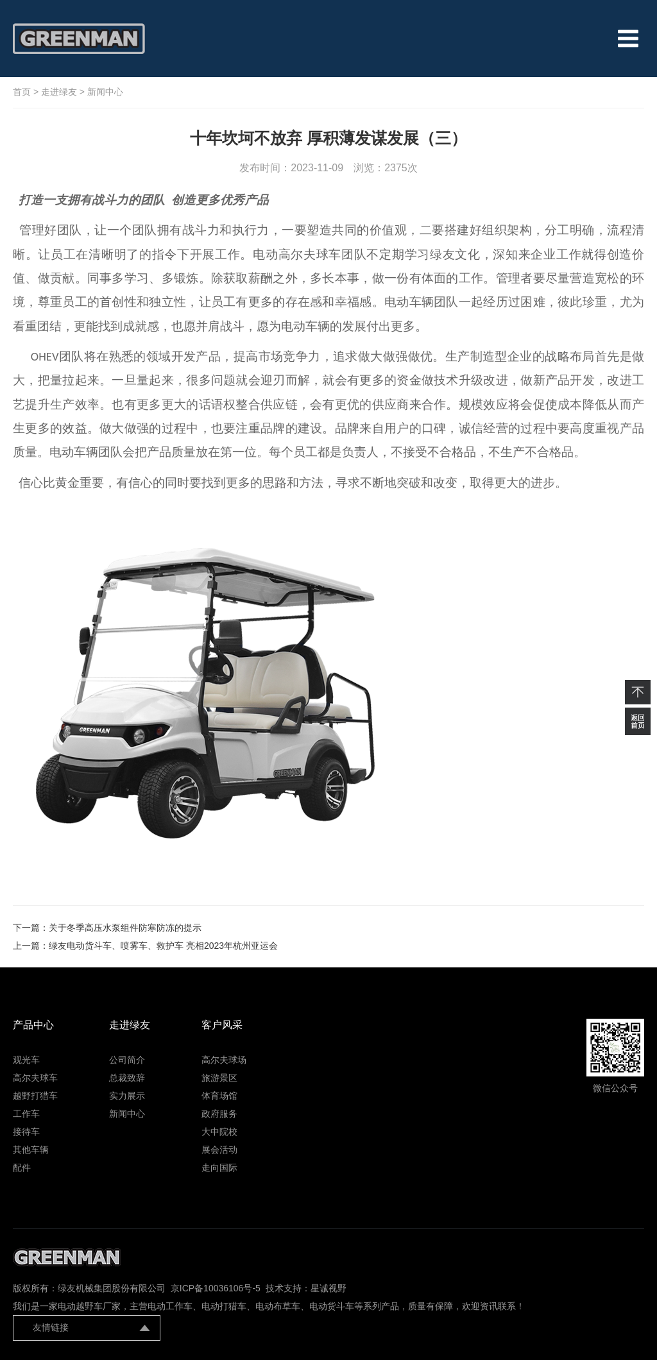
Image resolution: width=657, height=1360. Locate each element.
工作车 (26, 1114)
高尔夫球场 (223, 1060)
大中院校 (219, 1131)
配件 (22, 1167)
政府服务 (219, 1114)
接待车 (26, 1131)
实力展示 (127, 1096)
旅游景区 (219, 1078)
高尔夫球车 (35, 1078)
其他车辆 (31, 1149)
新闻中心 (105, 92)
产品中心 (33, 1024)
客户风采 (222, 1024)
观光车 (26, 1060)
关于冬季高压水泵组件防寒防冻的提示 (125, 927)
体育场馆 (219, 1096)
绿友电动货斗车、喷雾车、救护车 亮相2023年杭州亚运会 (163, 945)
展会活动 (219, 1149)
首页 (22, 92)
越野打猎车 (35, 1096)
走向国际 (219, 1167)
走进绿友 (59, 92)
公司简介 (127, 1060)
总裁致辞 (127, 1078)
